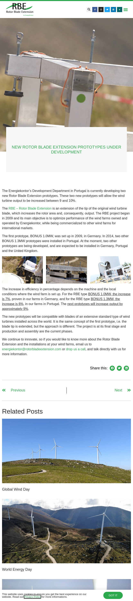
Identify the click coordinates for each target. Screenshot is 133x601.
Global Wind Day (16, 489)
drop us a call (75, 349)
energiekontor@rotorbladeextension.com (31, 349)
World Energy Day (17, 569)
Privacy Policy (32, 597)
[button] (88, 9)
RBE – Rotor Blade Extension (30, 208)
